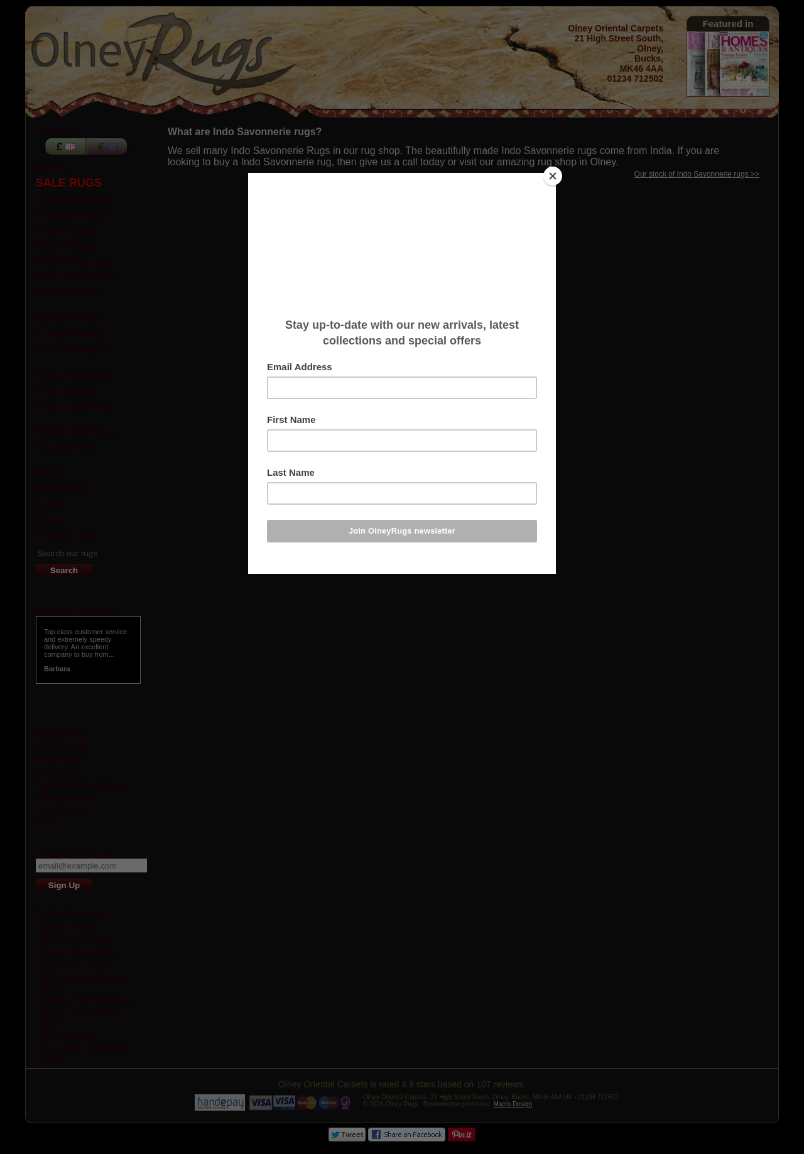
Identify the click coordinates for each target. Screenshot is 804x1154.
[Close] (552, 176)
